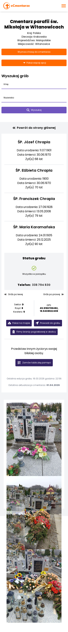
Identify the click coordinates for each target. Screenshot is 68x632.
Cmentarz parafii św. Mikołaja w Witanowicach (34, 24)
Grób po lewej (13, 294)
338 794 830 (41, 285)
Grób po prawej (53, 294)
